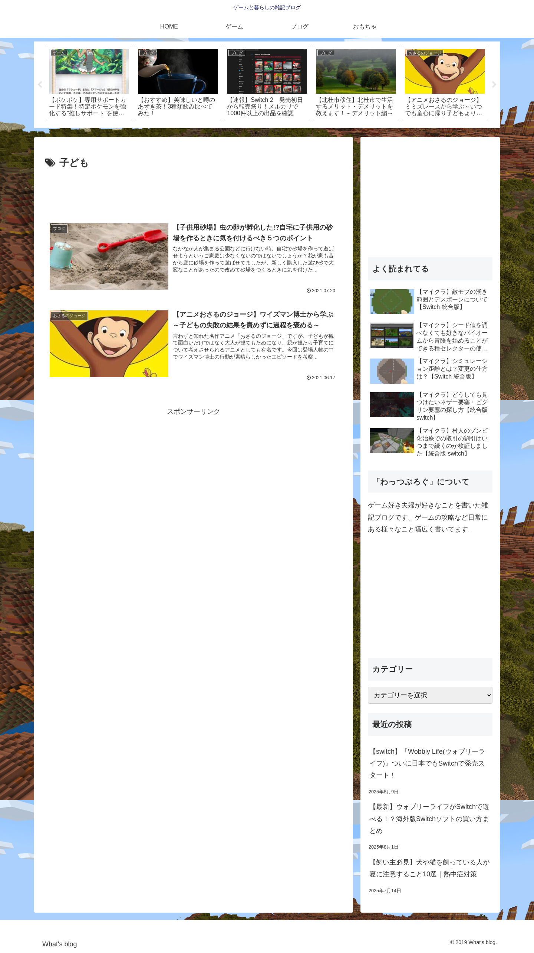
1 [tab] (256, 133)
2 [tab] (267, 133)
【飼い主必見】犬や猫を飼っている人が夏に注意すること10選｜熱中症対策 (429, 868)
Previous (39, 85)
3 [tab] (278, 133)
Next (494, 85)
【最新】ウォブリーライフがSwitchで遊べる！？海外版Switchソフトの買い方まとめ (429, 818)
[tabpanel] (89, 83)
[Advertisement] (193, 192)
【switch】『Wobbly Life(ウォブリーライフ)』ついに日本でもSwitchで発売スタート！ (427, 763)
